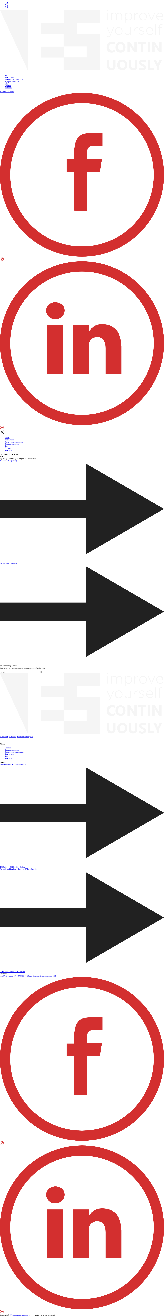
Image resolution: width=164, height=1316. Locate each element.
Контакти (8, 88)
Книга (7, 75)
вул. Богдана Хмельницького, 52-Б (42, 976)
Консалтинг (9, 77)
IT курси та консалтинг (19, 1315)
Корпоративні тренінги (14, 79)
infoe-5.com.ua (6, 976)
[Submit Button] (41, 672)
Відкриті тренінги (12, 81)
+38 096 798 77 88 (7, 92)
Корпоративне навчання (14, 752)
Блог (6, 84)
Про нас (8, 86)
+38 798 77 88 (21, 976)
